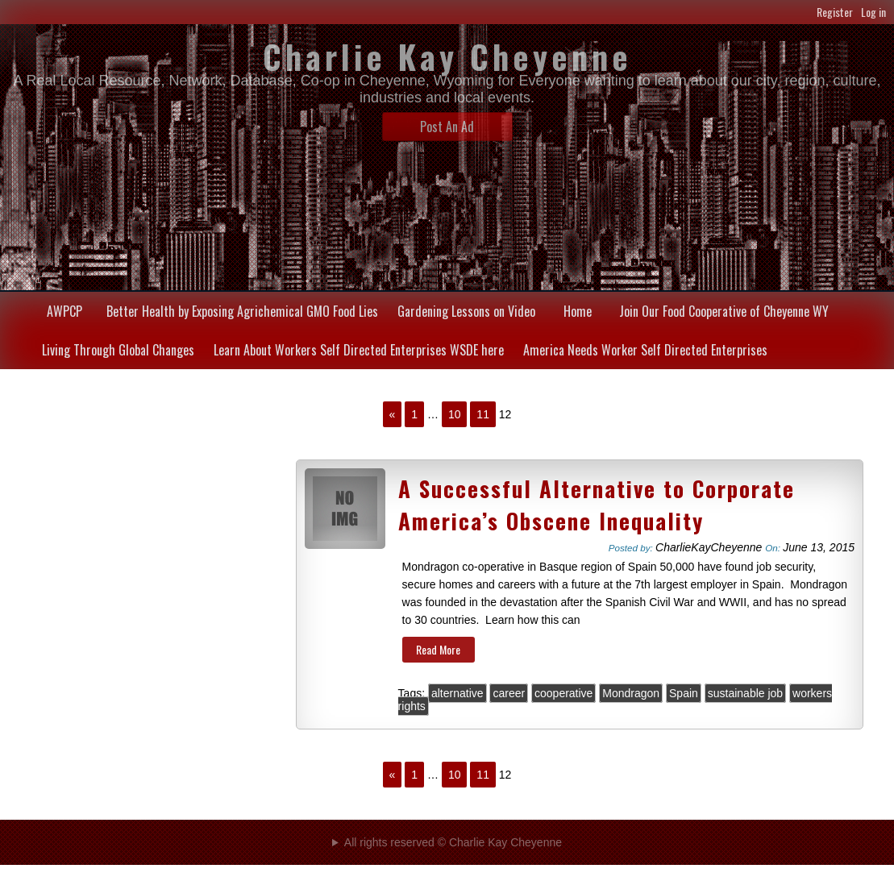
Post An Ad (447, 126)
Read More (438, 649)
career (509, 693)
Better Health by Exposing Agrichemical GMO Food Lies (242, 311)
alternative (457, 693)
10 (454, 414)
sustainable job (745, 693)
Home (577, 311)
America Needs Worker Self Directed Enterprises (645, 349)
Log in (873, 11)
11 (482, 414)
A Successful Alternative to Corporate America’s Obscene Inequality (596, 504)
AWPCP (64, 311)
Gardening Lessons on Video (466, 311)
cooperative (563, 693)
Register (835, 11)
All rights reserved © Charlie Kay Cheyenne (453, 842)
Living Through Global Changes (118, 349)
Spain (683, 693)
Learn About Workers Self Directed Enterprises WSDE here (359, 349)
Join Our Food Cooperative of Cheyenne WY (724, 311)
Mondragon (630, 693)
